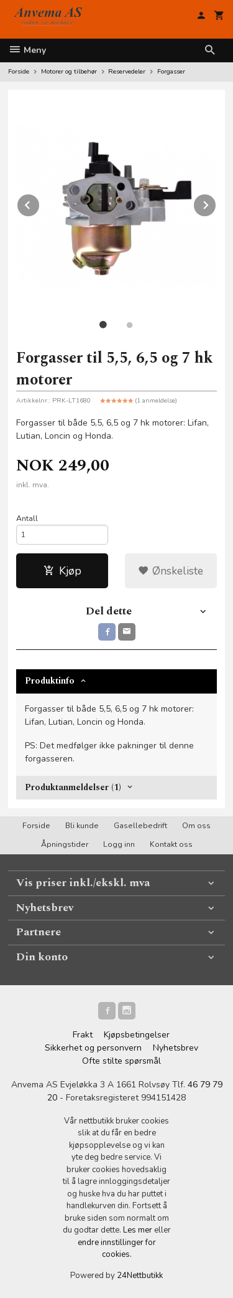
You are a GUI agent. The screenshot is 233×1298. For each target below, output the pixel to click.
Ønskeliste (170, 570)
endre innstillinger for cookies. (117, 1249)
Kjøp (62, 570)
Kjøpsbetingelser (137, 1035)
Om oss (196, 826)
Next (216, 203)
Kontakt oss (171, 844)
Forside (18, 71)
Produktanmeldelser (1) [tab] (73, 787)
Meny (27, 50)
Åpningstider (64, 844)
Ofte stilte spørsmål (121, 1061)
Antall (27, 518)
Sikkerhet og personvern (93, 1048)
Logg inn (119, 844)
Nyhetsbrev (175, 1048)
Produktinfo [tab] (50, 680)
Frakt (83, 1035)
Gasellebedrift (140, 826)
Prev (39, 203)
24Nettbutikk (140, 1275)
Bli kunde (82, 826)
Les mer (138, 1230)
